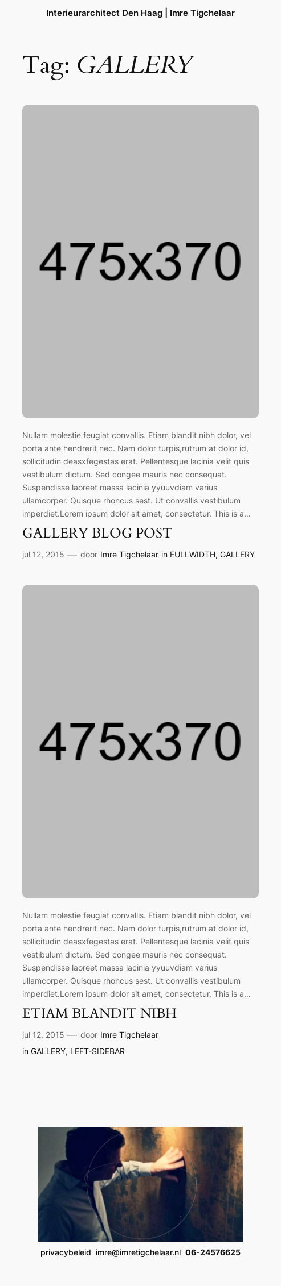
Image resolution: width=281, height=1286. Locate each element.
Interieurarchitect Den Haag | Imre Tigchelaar (140, 13)
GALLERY (237, 554)
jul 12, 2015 (43, 554)
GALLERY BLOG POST (97, 534)
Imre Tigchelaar (129, 554)
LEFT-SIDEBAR (97, 1051)
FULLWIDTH (192, 554)
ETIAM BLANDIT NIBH (99, 1014)
